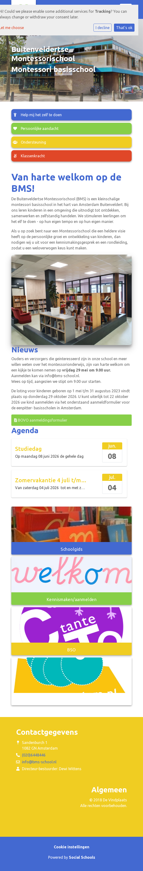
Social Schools (82, 857)
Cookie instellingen (71, 847)
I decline (102, 28)
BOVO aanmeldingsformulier (40, 420)
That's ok (124, 28)
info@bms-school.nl (39, 762)
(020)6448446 (34, 755)
